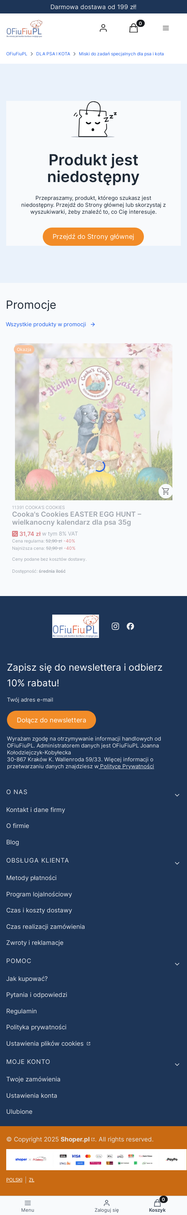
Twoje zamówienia (33, 1079)
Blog (12, 842)
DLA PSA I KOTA (53, 53)
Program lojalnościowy (39, 894)
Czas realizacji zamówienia (45, 926)
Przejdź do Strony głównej (93, 236)
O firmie (17, 825)
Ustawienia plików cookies (45, 1043)
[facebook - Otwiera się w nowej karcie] (130, 626)
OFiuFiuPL (16, 53)
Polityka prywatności (36, 1027)
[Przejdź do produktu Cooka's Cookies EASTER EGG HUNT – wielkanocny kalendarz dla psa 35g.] (93, 421)
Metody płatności (31, 877)
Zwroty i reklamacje (35, 942)
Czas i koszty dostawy (39, 910)
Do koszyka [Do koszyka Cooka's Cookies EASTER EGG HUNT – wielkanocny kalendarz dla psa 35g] (166, 491)
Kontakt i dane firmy (35, 809)
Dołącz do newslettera (51, 719)
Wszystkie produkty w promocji (51, 324)
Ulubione (19, 1111)
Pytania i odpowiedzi (36, 994)
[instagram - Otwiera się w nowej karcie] (115, 626)
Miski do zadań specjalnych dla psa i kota (121, 53)
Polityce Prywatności (127, 766)
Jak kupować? (27, 978)
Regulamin (21, 1011)
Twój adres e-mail (30, 699)
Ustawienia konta (31, 1095)
